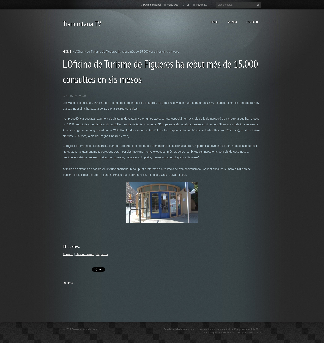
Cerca (257, 5)
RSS (187, 4)
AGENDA (232, 22)
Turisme (68, 254)
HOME (214, 22)
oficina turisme (84, 254)
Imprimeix (201, 4)
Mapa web (172, 4)
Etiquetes (71, 246)
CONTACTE (252, 22)
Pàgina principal (152, 4)
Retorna (68, 282)
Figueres (102, 254)
